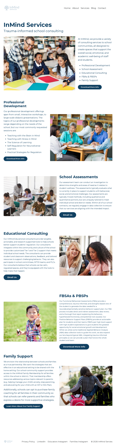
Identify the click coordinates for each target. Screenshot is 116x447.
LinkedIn (41, 441)
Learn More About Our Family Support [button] (23, 406)
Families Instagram (79, 441)
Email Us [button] (67, 215)
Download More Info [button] (90, 87)
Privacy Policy (28, 441)
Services (85, 8)
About (75, 8)
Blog (93, 8)
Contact (102, 8)
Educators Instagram (57, 441)
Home (67, 8)
